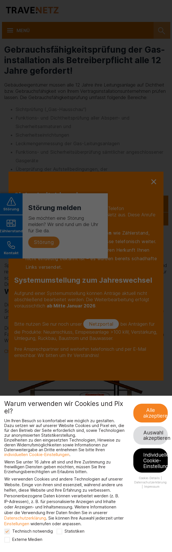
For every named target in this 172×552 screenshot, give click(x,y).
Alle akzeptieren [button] (155, 413)
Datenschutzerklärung (25, 518)
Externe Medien (23, 539)
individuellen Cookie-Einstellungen (36, 454)
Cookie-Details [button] (149, 478)
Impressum (151, 487)
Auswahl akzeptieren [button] (155, 435)
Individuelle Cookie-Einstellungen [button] (155, 460)
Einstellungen (16, 523)
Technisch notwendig (28, 531)
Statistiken (70, 531)
